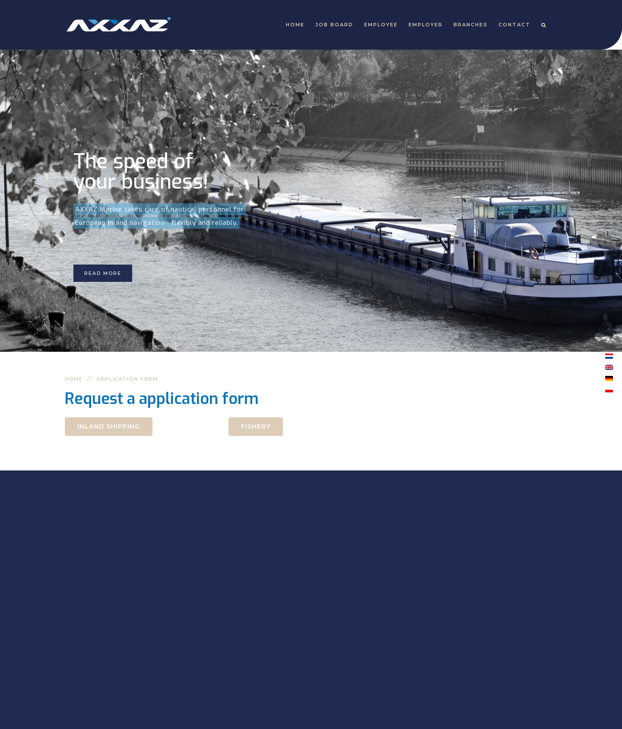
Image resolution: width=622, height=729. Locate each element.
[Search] (543, 25)
